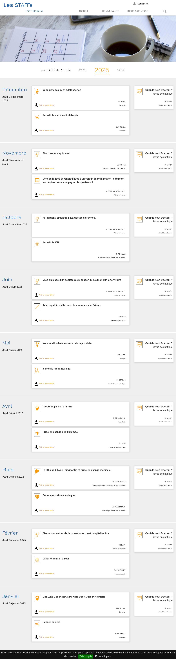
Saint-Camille (34, 11)
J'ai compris (85, 656)
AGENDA (83, 11)
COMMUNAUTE (110, 11)
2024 (83, 70)
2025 (102, 70)
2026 (121, 70)
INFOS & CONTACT (137, 11)
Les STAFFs (18, 5)
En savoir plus (103, 656)
